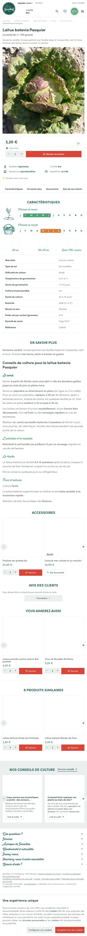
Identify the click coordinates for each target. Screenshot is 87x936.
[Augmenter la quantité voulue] (22, 154)
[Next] (83, 547)
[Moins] (5, 572)
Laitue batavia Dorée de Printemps (21, 738)
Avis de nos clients (72, 188)
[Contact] (39, 3)
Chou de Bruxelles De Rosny (59, 659)
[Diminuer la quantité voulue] (8, 154)
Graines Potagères (21, 21)
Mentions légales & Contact (49, 874)
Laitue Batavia (66, 21)
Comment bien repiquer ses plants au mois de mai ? (62, 798)
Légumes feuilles (40, 21)
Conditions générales (71, 874)
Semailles (6, 21)
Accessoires (52, 188)
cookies (53, 910)
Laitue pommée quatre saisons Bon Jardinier (21, 660)
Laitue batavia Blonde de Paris (61, 738)
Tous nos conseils (65, 769)
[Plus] (15, 572)
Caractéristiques (14, 188)
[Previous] (4, 547)
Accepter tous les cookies (70, 929)
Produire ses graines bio (15, 560)
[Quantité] (15, 154)
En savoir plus (34, 188)
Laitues (53, 21)
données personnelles (34, 920)
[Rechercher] (57, 11)
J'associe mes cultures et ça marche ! (63, 560)
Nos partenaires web (11, 876)
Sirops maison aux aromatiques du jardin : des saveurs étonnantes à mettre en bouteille (22, 798)
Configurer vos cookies (40, 929)
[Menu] (82, 11)
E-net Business (30, 884)
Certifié (55, 166)
